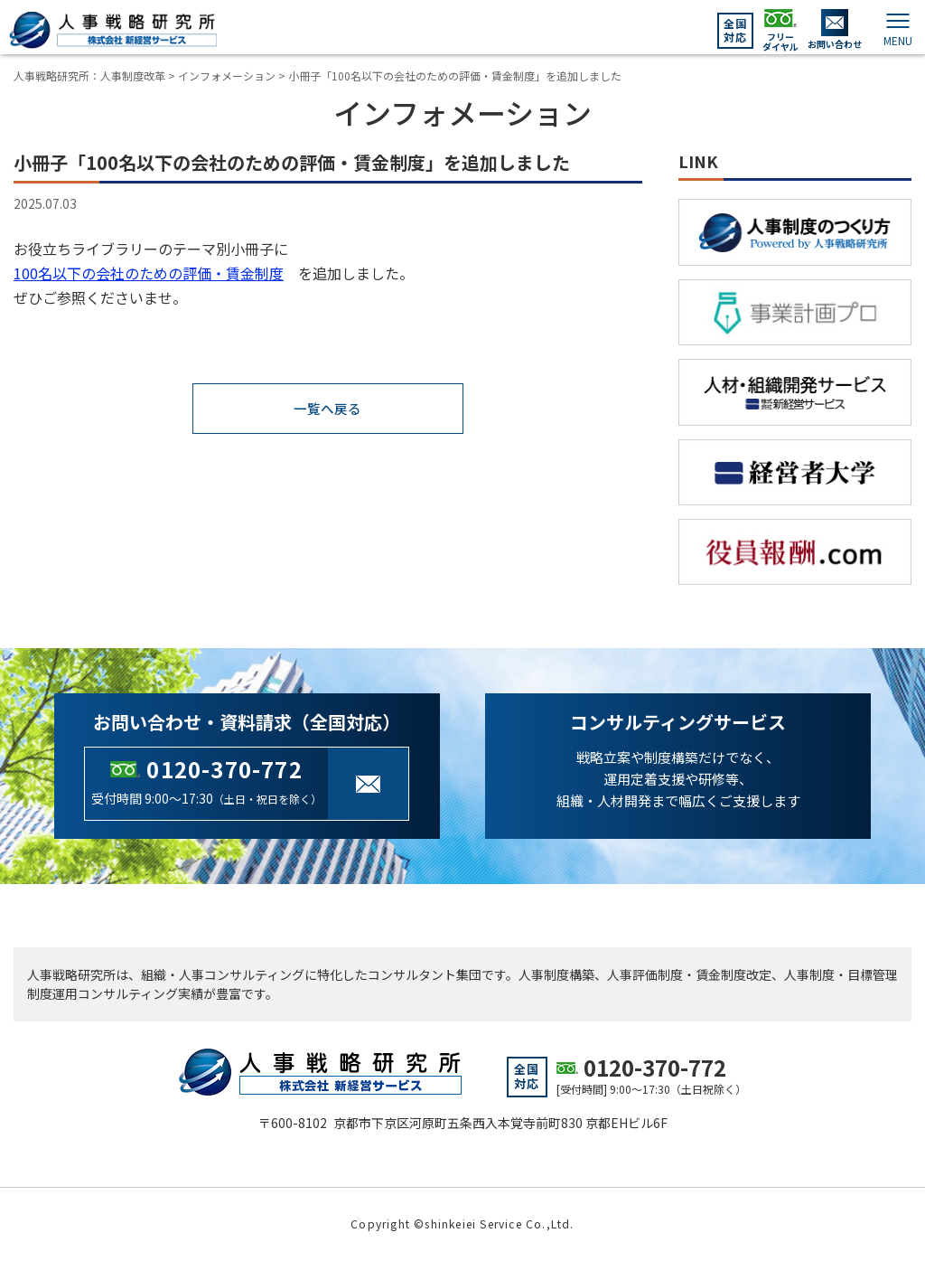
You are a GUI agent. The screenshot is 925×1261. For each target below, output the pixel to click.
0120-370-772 (224, 769)
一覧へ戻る (328, 409)
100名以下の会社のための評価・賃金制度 (149, 273)
